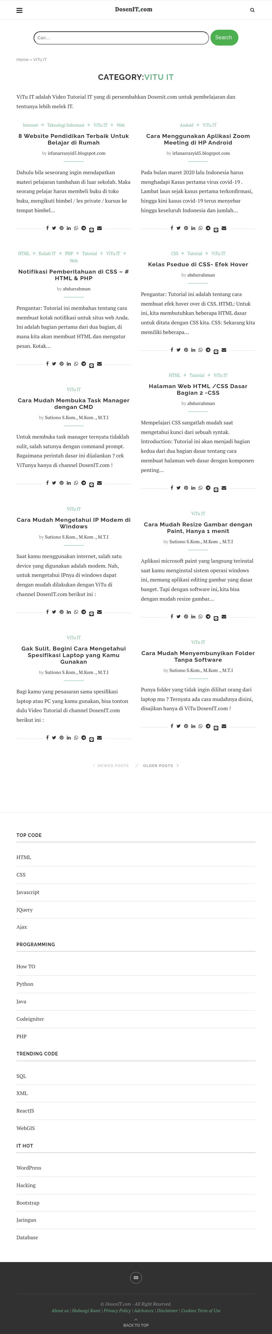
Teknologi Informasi (65, 125)
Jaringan (26, 1219)
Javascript (28, 892)
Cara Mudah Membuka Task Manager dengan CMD (73, 404)
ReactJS (25, 1110)
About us (60, 1310)
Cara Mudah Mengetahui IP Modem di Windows (73, 523)
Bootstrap (27, 1202)
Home (22, 59)
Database (27, 1237)
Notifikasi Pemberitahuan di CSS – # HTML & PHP (74, 275)
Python (24, 983)
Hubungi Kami (86, 1310)
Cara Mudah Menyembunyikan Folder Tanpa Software (198, 657)
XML (21, 1093)
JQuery (24, 909)
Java (21, 1001)
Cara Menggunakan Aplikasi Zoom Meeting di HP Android (198, 140)
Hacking (26, 1185)
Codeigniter (30, 1018)
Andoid (186, 125)
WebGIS (25, 1128)
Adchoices (143, 1310)
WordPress (28, 1167)
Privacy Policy (117, 1310)
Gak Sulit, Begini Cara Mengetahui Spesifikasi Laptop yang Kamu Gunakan (73, 655)
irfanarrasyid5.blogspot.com (77, 153)
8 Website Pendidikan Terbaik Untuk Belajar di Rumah (73, 140)
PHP (69, 253)
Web (122, 125)
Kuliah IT (47, 253)
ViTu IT (101, 125)
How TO (25, 966)
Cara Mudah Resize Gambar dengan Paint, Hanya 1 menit (198, 528)
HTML (23, 253)
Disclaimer (167, 1310)
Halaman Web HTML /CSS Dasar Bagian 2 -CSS (198, 390)
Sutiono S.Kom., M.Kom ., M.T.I (76, 418)
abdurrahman (77, 289)
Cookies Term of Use (201, 1310)
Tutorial (90, 253)
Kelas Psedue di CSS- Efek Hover (198, 264)
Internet (30, 125)
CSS (174, 253)
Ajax (21, 926)
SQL (21, 1076)
